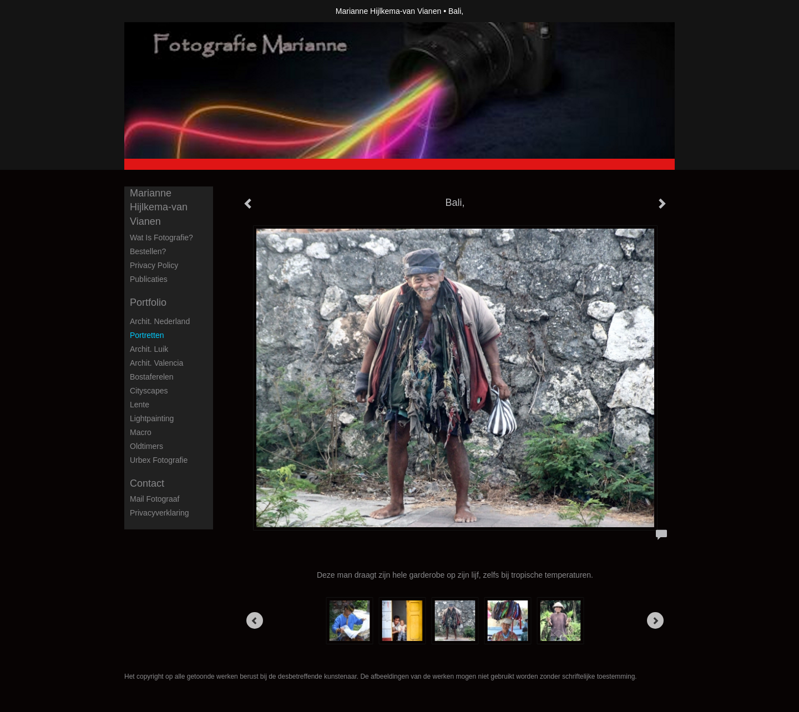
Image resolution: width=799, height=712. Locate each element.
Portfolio (148, 302)
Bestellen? (148, 251)
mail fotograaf (154, 498)
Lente (139, 404)
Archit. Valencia (156, 362)
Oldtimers (146, 446)
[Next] (655, 620)
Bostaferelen (152, 376)
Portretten (147, 335)
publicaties (149, 279)
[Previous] (254, 620)
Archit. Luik (149, 349)
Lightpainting (152, 418)
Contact (147, 483)
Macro (140, 432)
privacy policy (154, 265)
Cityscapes (149, 390)
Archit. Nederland (160, 321)
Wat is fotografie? (161, 237)
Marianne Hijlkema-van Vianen (388, 11)
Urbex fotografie (159, 460)
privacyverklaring (159, 512)
